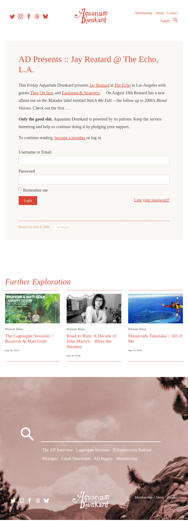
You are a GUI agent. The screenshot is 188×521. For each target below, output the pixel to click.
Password (28, 171)
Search (174, 22)
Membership (142, 15)
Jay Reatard (101, 85)
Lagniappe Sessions (93, 451)
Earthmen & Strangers (83, 92)
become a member (71, 137)
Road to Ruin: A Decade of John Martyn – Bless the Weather (92, 341)
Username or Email (36, 152)
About (158, 15)
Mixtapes (50, 460)
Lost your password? (150, 200)
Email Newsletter (76, 460)
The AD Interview (57, 451)
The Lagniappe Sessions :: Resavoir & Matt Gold (31, 338)
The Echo (124, 85)
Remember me (37, 190)
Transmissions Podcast (132, 451)
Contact (171, 15)
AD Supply (103, 460)
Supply (164, 22)
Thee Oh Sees (43, 92)
